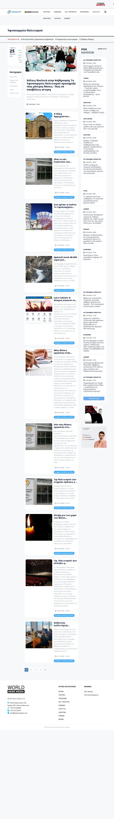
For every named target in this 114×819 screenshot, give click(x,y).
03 (36, 670)
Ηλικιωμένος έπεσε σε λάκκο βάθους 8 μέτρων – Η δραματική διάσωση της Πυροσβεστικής (93, 69)
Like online (13, 77)
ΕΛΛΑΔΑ (57, 18)
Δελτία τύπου (14, 93)
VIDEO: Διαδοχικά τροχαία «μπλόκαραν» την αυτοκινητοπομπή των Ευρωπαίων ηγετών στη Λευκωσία (93, 169)
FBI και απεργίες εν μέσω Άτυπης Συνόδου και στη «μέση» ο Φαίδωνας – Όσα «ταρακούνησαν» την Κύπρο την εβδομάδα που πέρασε (93, 345)
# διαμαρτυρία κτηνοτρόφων (66, 39)
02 (31, 670)
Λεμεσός (21, 55)
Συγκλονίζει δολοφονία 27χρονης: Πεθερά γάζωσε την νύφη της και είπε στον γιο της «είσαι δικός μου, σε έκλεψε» (93, 219)
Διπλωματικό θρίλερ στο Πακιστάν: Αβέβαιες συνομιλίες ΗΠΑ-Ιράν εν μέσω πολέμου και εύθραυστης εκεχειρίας (93, 367)
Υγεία (12, 89)
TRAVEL (86, 78)
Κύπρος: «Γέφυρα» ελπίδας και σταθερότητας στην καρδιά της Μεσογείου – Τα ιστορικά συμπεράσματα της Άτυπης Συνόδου (93, 146)
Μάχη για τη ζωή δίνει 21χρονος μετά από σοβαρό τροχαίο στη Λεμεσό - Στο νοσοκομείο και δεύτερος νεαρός (93, 302)
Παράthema (14, 86)
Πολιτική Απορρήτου (91, 695)
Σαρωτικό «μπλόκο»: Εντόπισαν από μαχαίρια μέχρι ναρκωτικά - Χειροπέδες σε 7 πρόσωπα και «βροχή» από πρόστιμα (93, 323)
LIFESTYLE (96, 12)
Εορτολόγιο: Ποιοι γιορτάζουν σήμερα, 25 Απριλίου (92, 257)
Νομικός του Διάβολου (14, 81)
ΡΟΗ (87, 51)
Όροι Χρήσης (88, 691)
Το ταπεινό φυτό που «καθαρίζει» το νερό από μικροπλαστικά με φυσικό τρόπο (93, 199)
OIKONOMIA (63, 698)
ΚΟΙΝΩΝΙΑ (57, 12)
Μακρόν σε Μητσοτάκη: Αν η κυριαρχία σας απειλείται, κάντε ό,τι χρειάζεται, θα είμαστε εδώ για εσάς (93, 239)
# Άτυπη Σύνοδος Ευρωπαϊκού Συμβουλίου (37, 39)
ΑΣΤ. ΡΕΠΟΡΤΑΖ (70, 12)
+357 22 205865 (15, 708)
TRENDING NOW (13, 39)
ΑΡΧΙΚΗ (61, 691)
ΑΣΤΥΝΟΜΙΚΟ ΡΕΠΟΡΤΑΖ (92, 60)
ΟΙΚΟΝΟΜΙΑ (84, 12)
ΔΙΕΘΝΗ (67, 18)
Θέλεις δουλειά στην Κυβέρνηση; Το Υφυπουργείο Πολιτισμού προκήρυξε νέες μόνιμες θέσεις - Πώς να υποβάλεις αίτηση (51, 85)
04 (40, 670)
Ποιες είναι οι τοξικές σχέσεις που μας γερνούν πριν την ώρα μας (93, 126)
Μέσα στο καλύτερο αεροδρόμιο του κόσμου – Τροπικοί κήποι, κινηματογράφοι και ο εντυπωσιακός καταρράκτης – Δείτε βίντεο (93, 90)
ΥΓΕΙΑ (85, 191)
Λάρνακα (21, 60)
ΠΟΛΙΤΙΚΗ (46, 12)
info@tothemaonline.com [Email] (18, 713)
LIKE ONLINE (87, 119)
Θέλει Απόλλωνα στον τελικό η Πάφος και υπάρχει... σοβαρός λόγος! (93, 110)
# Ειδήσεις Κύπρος (86, 39)
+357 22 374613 (15, 710)
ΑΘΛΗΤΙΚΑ (47, 18)
